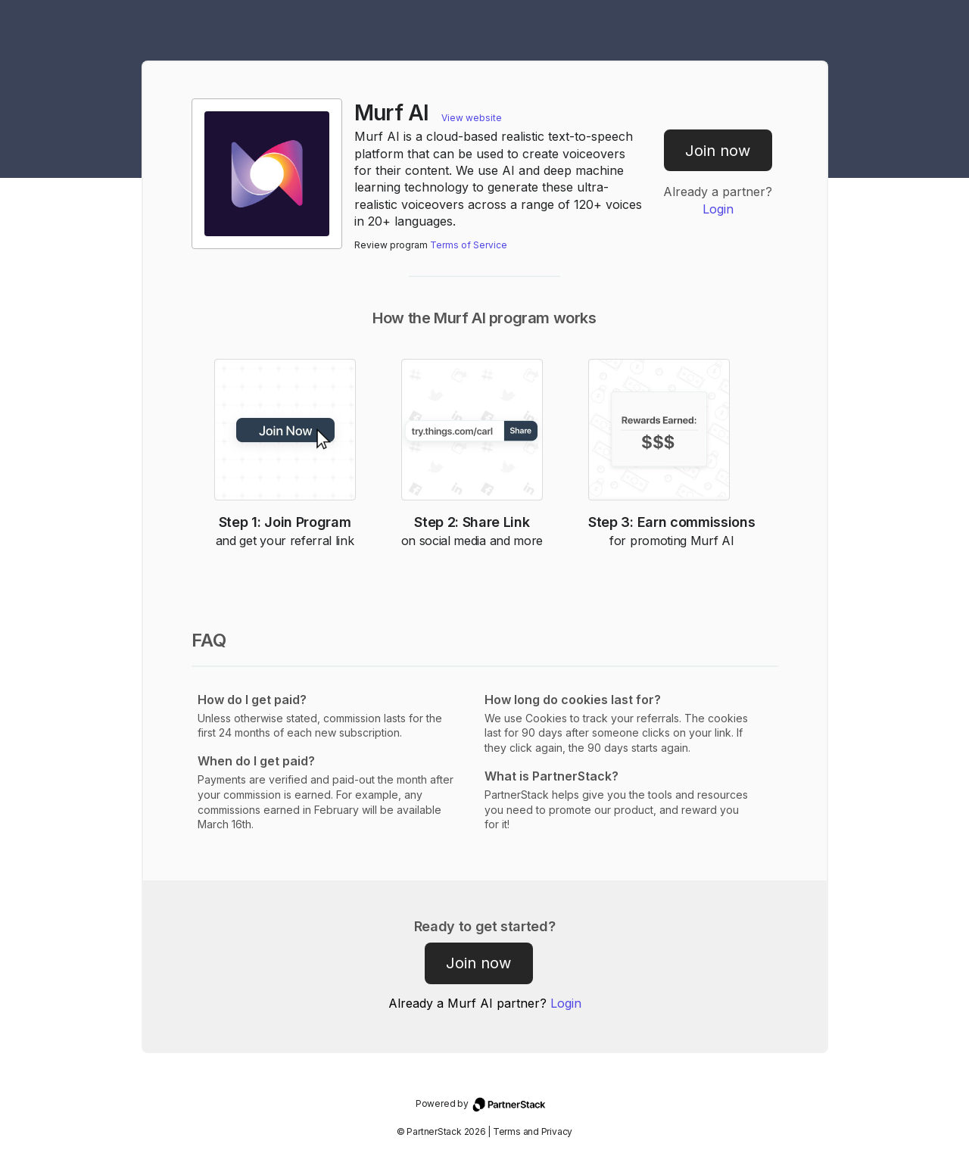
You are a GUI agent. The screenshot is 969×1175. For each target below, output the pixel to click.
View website (471, 117)
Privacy (556, 1131)
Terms (507, 1131)
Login (718, 209)
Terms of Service (468, 245)
